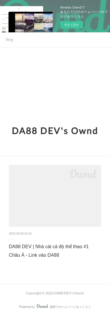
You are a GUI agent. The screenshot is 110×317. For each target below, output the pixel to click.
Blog (9, 40)
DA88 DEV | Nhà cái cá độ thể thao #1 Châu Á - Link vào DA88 (49, 251)
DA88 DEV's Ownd (55, 130)
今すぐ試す (71, 24)
